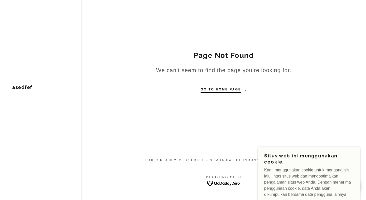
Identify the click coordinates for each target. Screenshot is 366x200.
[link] (22, 87)
